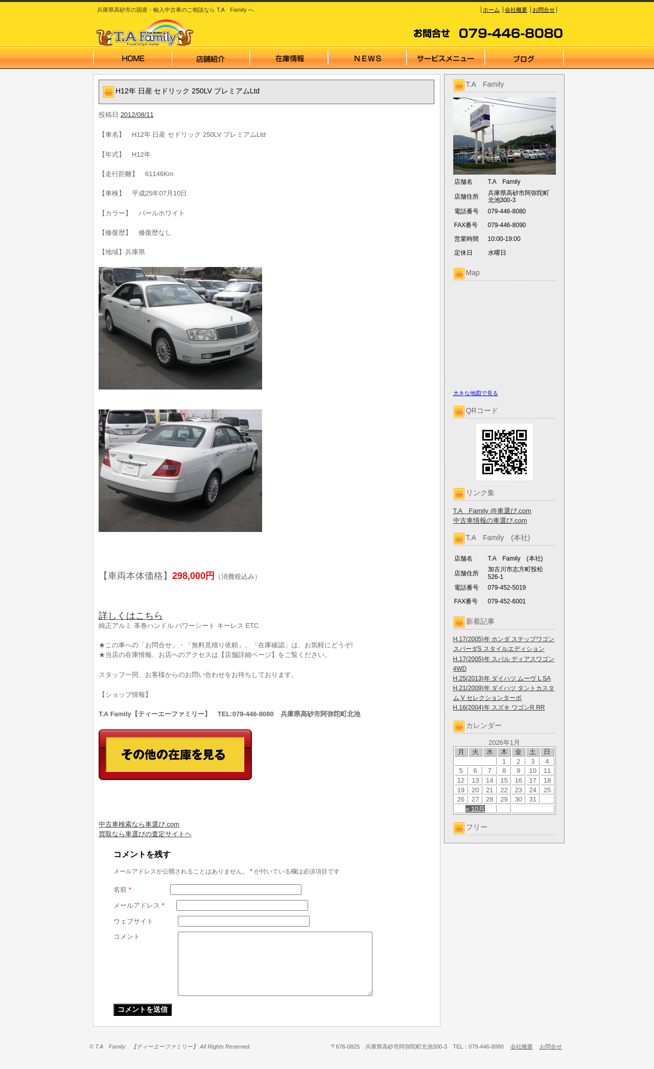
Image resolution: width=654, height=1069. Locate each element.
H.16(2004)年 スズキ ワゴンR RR (499, 707)
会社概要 (516, 10)
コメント (126, 936)
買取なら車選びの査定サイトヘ (145, 834)
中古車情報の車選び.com (490, 520)
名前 (122, 889)
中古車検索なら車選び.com (139, 824)
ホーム (491, 10)
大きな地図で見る (475, 393)
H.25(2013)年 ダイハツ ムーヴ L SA (502, 678)
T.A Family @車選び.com (492, 511)
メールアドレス (139, 905)
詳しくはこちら (131, 616)
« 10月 (475, 809)
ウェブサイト (133, 921)
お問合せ (543, 10)
